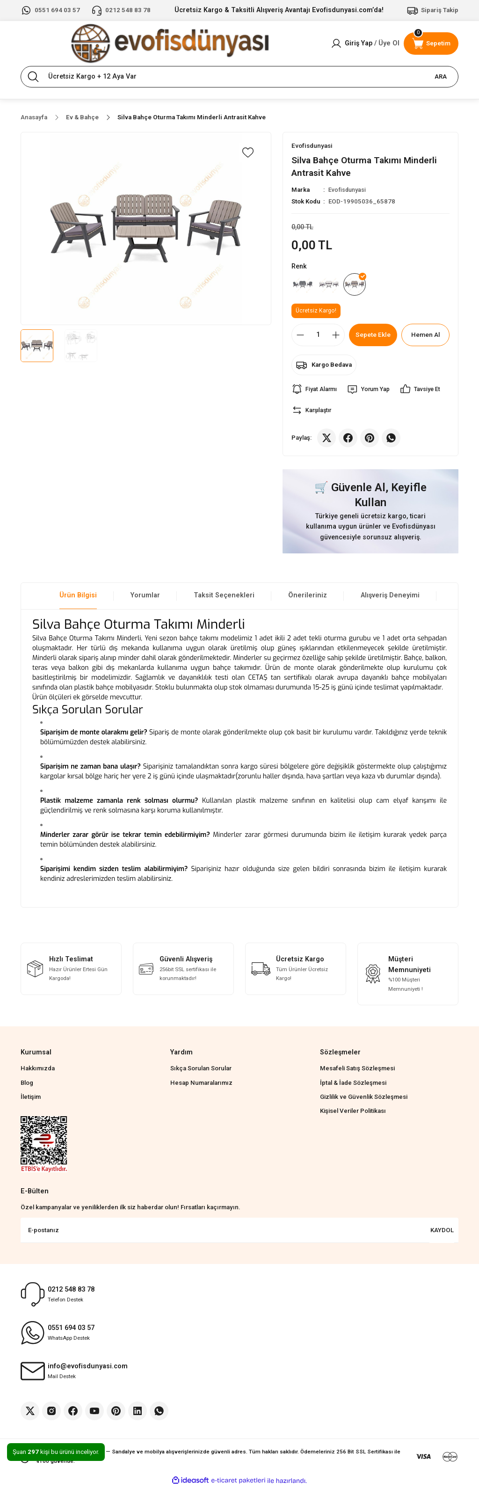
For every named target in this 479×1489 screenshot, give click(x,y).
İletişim (31, 1098)
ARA (441, 76)
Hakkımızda (38, 1070)
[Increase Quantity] (336, 337)
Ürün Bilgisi (78, 597)
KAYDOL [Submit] (442, 1231)
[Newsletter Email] (239, 1232)
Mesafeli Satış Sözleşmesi (357, 1070)
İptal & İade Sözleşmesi (353, 1084)
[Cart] (431, 43)
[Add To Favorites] (248, 152)
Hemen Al (425, 337)
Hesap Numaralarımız (201, 1084)
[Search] (239, 76)
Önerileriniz (307, 597)
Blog (27, 1084)
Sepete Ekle (373, 337)
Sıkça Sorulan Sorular (201, 1070)
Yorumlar (145, 597)
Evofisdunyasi (348, 190)
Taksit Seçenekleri (224, 597)
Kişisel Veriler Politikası (353, 1112)
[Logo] (170, 43)
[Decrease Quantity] (300, 337)
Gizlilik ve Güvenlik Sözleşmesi (363, 1098)
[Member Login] (365, 43)
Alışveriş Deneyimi (390, 597)
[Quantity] (318, 337)
